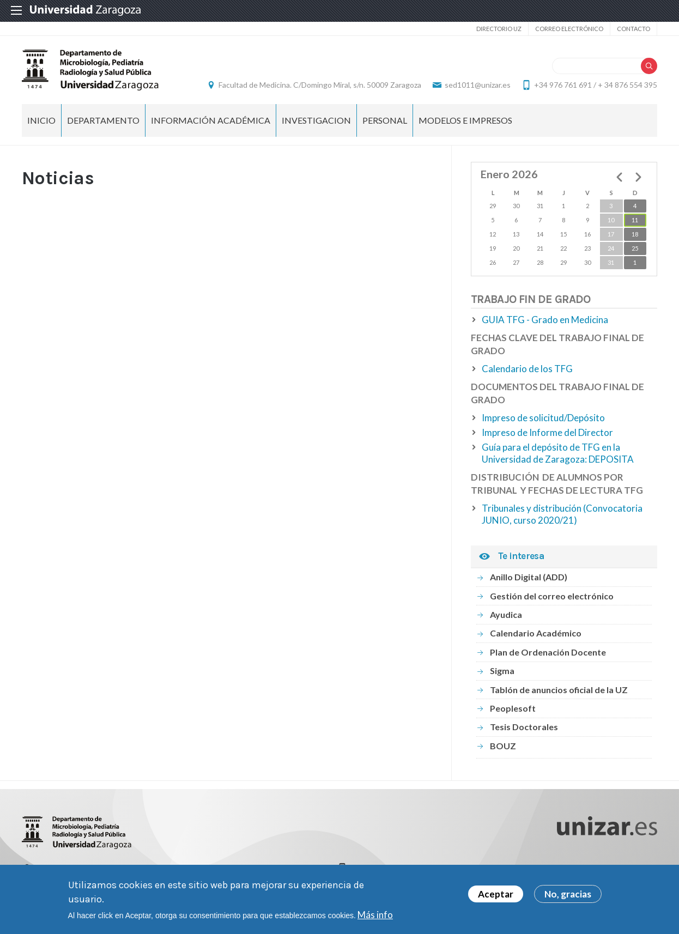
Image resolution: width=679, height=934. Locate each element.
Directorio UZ (499, 28)
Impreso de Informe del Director (547, 432)
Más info (375, 914)
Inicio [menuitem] (41, 120)
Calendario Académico (535, 633)
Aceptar (495, 894)
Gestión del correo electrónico (552, 596)
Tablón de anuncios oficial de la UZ (559, 689)
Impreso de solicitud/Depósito (543, 417)
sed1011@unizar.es (478, 84)
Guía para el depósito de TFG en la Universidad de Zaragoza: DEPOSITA (558, 453)
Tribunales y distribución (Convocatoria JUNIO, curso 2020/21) (562, 514)
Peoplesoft (513, 708)
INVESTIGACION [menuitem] (316, 120)
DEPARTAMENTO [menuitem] (103, 120)
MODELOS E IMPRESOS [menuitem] (465, 120)
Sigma (502, 670)
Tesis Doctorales (524, 726)
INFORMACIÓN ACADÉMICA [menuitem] (210, 120)
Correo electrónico (569, 28)
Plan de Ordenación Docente (548, 652)
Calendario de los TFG (527, 368)
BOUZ (503, 746)
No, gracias (567, 894)
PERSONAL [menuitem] (384, 120)
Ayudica (506, 614)
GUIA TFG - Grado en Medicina (545, 319)
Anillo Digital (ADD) (528, 577)
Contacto (633, 28)
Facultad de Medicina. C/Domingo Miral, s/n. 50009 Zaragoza (320, 84)
